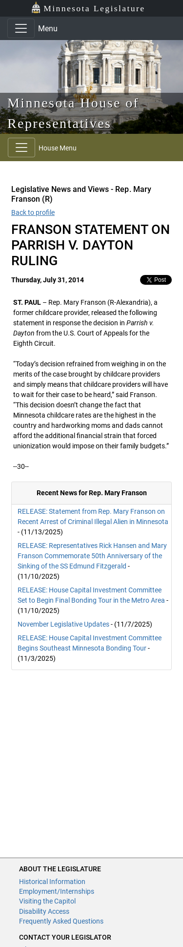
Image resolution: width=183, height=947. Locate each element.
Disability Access (44, 911)
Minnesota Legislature (88, 7)
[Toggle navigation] (21, 28)
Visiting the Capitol (47, 901)
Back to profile (33, 212)
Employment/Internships (56, 891)
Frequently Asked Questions (61, 921)
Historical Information (52, 881)
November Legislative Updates (63, 624)
